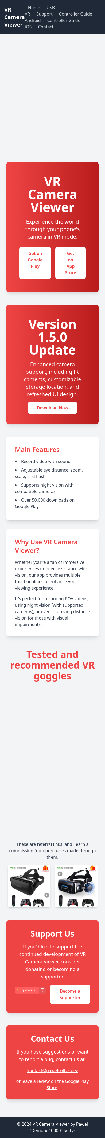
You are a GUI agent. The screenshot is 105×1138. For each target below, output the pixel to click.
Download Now (52, 408)
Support (44, 14)
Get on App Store (70, 263)
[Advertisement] (52, 107)
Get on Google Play (35, 259)
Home (34, 7)
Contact (45, 27)
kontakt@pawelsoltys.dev (52, 1070)
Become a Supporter (70, 994)
